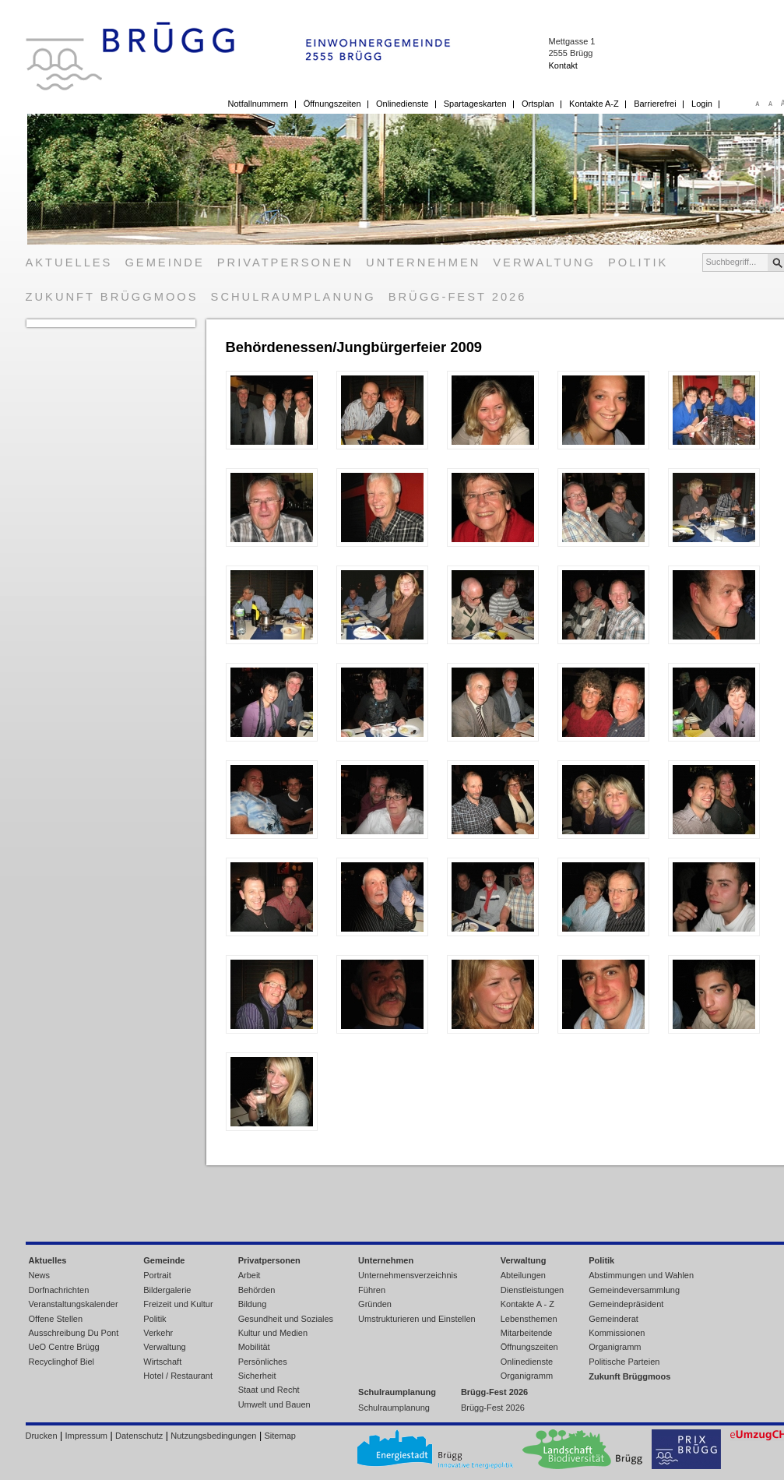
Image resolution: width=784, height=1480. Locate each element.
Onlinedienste (402, 103)
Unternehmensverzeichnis (407, 1275)
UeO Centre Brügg (64, 1346)
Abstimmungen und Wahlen (641, 1275)
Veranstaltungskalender (73, 1304)
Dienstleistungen (532, 1290)
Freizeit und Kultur (178, 1304)
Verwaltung (544, 262)
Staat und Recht (269, 1389)
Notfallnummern (258, 103)
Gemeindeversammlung (634, 1290)
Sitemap (280, 1435)
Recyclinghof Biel (62, 1361)
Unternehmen (423, 262)
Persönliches (262, 1361)
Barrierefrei (655, 103)
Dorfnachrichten (59, 1290)
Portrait (157, 1275)
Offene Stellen (56, 1318)
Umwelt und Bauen (274, 1404)
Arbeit (249, 1275)
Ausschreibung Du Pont (74, 1332)
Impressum (86, 1435)
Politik (638, 262)
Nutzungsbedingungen (213, 1435)
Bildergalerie (167, 1290)
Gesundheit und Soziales (285, 1318)
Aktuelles (69, 262)
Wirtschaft (162, 1361)
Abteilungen (523, 1275)
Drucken (42, 1435)
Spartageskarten (475, 103)
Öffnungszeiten (332, 103)
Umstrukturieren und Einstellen (417, 1318)
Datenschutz (139, 1435)
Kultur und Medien (273, 1332)
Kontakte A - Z (527, 1304)
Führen (371, 1290)
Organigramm (527, 1375)
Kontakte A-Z (594, 103)
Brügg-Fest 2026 (457, 297)
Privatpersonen (285, 262)
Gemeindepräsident (626, 1304)
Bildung (252, 1304)
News (40, 1275)
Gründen (375, 1304)
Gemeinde (164, 262)
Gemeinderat (613, 1318)
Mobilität (254, 1346)
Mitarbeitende (527, 1332)
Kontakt (562, 65)
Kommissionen (617, 1332)
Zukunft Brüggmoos (112, 297)
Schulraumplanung (293, 297)
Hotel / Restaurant (178, 1375)
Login (701, 103)
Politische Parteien (624, 1361)
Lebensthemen (529, 1318)
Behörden (257, 1290)
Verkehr (158, 1332)
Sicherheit (257, 1375)
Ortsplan (538, 103)
